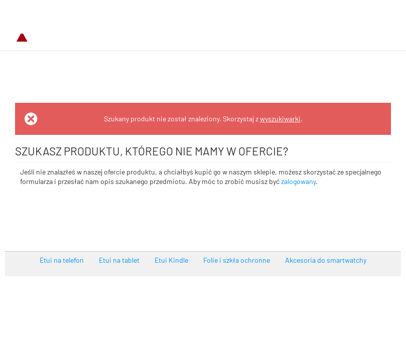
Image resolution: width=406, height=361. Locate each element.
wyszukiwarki (280, 118)
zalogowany (298, 181)
